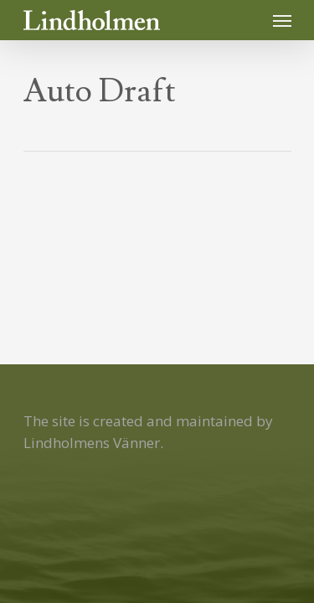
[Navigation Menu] (282, 20)
